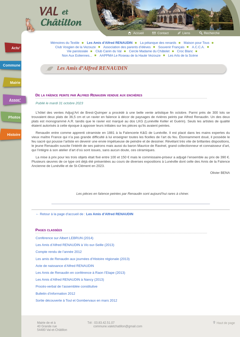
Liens (186, 33)
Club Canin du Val (109, 51)
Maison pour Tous (196, 43)
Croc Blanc (185, 51)
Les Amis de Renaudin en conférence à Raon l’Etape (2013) (80, 273)
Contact (163, 33)
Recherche (212, 33)
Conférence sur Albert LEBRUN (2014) (64, 238)
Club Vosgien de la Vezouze (75, 47)
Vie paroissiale (77, 51)
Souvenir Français (171, 47)
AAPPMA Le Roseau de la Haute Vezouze (130, 55)
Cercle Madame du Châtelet (149, 51)
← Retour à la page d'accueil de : (84, 214)
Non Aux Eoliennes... (77, 55)
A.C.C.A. (198, 47)
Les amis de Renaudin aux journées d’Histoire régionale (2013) (83, 259)
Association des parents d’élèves (127, 47)
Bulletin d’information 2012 (55, 293)
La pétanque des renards (158, 43)
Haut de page (224, 323)
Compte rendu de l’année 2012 (59, 252)
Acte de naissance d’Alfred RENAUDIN (65, 266)
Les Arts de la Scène (183, 55)
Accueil (138, 33)
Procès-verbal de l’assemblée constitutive (66, 286)
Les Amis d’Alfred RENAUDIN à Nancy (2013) (70, 279)
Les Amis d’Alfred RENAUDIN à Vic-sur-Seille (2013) (75, 245)
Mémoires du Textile (65, 43)
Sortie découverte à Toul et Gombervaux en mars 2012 (76, 300)
